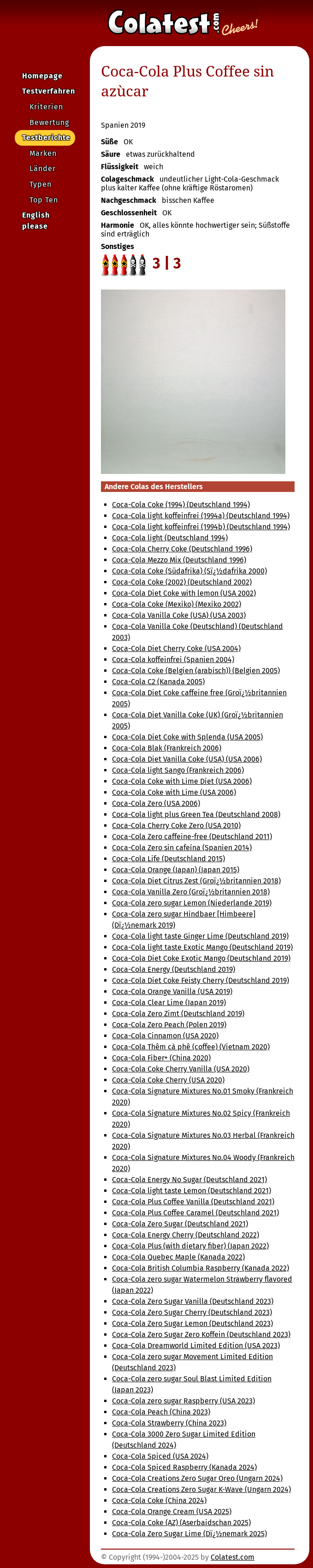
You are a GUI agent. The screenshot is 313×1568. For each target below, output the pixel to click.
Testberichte (46, 137)
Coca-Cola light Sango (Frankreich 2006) (178, 770)
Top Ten (44, 199)
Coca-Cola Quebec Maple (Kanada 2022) (178, 1257)
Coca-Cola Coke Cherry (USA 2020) (168, 1080)
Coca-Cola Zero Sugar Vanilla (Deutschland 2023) (192, 1301)
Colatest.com (232, 1557)
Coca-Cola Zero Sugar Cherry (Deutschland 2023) (192, 1312)
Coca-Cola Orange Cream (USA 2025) (171, 1511)
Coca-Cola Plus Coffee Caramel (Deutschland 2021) (195, 1212)
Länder (43, 168)
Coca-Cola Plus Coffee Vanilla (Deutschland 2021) (193, 1201)
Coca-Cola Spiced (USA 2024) (160, 1456)
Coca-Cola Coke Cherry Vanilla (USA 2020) (180, 1069)
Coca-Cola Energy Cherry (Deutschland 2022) (185, 1235)
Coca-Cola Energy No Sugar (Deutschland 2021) (189, 1179)
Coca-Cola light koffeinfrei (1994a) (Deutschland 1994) (200, 515)
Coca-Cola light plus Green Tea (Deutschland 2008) (196, 814)
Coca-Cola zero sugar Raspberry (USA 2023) (183, 1400)
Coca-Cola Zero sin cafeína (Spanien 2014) (182, 847)
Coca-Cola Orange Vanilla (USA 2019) (172, 991)
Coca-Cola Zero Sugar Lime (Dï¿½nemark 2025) (189, 1533)
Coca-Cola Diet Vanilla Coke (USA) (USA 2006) (187, 759)
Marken (43, 153)
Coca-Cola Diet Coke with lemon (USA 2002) (184, 593)
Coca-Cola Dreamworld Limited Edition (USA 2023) (196, 1345)
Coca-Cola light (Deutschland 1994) (170, 537)
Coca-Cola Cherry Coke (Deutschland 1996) (182, 548)
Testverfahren (48, 91)
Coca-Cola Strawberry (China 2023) (169, 1423)
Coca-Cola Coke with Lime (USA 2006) (174, 792)
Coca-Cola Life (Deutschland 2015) (168, 858)
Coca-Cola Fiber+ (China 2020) (161, 1057)
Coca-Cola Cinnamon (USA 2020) (165, 1035)
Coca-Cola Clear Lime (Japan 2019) (169, 1002)
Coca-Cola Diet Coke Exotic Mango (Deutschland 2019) (201, 958)
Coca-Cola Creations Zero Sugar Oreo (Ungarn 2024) (197, 1478)
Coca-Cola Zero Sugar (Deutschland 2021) (180, 1223)
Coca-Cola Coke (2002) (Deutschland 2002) (182, 582)
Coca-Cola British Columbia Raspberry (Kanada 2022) (200, 1268)
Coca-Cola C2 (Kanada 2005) (158, 681)
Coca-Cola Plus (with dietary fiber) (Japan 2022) (190, 1246)
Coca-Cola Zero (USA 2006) (156, 803)
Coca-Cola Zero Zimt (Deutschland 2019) (178, 1013)
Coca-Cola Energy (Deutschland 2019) (173, 969)
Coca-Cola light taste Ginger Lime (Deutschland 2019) (200, 936)
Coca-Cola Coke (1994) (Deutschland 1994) (181, 504)
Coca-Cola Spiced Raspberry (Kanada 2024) (184, 1467)
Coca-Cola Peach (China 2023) (161, 1412)
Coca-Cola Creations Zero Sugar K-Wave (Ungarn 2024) (201, 1489)
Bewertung (49, 122)
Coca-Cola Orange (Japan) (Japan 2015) (175, 869)
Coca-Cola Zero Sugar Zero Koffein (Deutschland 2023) (201, 1334)
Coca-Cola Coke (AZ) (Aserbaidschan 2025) (181, 1522)
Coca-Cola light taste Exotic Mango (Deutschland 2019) (202, 947)
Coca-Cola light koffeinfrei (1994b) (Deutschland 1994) (201, 526)
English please (36, 221)
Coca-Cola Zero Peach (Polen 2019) (169, 1024)
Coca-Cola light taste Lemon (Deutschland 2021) (191, 1190)
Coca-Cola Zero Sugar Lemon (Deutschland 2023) (192, 1323)
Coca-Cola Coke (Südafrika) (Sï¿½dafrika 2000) (189, 571)
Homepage (42, 75)
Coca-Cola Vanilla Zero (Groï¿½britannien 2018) (191, 892)
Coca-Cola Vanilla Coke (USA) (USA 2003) (179, 615)
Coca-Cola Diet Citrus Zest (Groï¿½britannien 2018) (196, 880)
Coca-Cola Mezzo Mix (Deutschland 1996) (179, 560)
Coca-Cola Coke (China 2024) (159, 1500)
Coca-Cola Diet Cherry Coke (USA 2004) (176, 648)
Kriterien (46, 106)
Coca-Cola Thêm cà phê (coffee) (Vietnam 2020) (191, 1046)
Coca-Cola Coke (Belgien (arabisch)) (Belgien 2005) (196, 670)
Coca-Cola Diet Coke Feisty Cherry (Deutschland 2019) (200, 980)
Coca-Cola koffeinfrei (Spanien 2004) (173, 659)
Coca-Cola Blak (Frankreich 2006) (166, 748)
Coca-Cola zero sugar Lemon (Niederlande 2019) (192, 903)
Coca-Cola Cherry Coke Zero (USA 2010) (176, 825)
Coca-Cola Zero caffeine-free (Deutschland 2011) (192, 836)
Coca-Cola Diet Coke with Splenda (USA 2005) (187, 737)
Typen (41, 184)
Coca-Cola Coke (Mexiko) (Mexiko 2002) (176, 604)
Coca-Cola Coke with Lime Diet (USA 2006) (182, 781)
